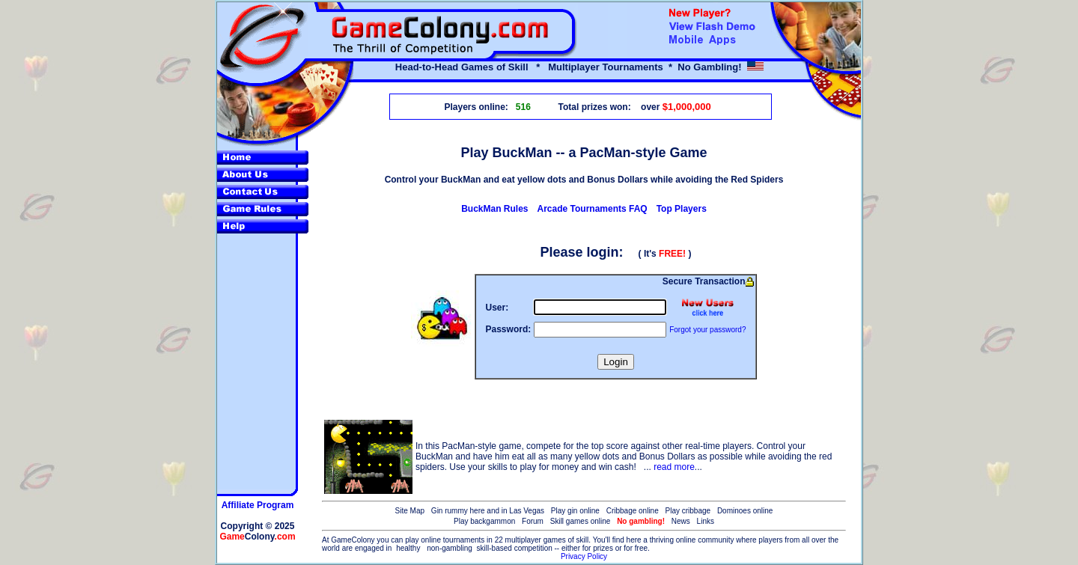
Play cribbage (688, 511)
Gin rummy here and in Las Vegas (487, 511)
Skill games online (580, 521)
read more (674, 467)
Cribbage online (632, 511)
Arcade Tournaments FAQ (593, 209)
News (681, 521)
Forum (532, 521)
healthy (408, 548)
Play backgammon (484, 521)
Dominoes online (745, 511)
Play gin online (575, 511)
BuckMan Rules (494, 209)
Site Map (409, 511)
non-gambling (449, 548)
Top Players (682, 209)
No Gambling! (709, 67)
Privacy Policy (584, 556)
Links (705, 521)
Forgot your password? (707, 330)
